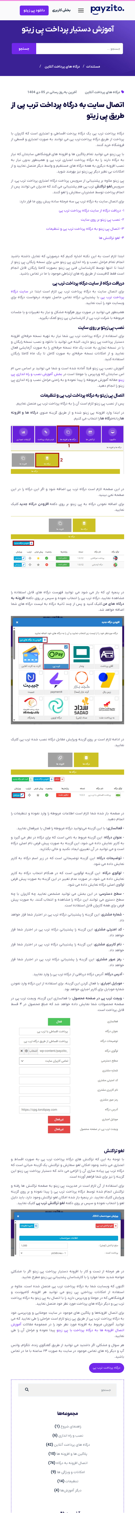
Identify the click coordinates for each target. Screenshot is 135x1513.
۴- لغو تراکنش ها (111, 238)
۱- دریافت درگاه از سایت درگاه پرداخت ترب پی (91, 210)
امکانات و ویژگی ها (71, 1472)
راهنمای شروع (71, 1426)
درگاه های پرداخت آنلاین (104, 92)
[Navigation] (81, 10)
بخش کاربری (61, 10)
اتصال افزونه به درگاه (71, 1463)
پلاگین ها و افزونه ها (71, 1454)
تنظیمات (71, 1481)
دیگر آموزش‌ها (70, 1490)
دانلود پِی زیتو (34, 10)
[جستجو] (27, 1390)
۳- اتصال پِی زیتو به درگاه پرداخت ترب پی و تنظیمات (85, 229)
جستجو (24, 49)
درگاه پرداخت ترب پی (106, 1368)
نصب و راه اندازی (70, 1435)
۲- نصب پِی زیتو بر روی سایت (102, 220)
